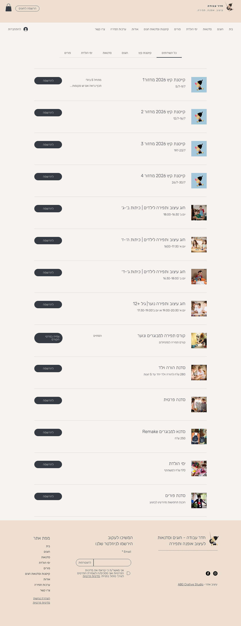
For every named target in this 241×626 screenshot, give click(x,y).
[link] (169, 53)
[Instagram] (215, 573)
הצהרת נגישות (41, 598)
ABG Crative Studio (190, 584)
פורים (47, 568)
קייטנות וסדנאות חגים (37, 573)
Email (127, 551)
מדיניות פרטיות (41, 602)
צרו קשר (45, 590)
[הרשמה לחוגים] (27, 8)
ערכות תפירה (42, 584)
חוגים (47, 551)
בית (48, 546)
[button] (8, 7)
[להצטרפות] (85, 562)
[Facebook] (208, 573)
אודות (46, 579)
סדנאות (45, 557)
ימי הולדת (44, 562)
